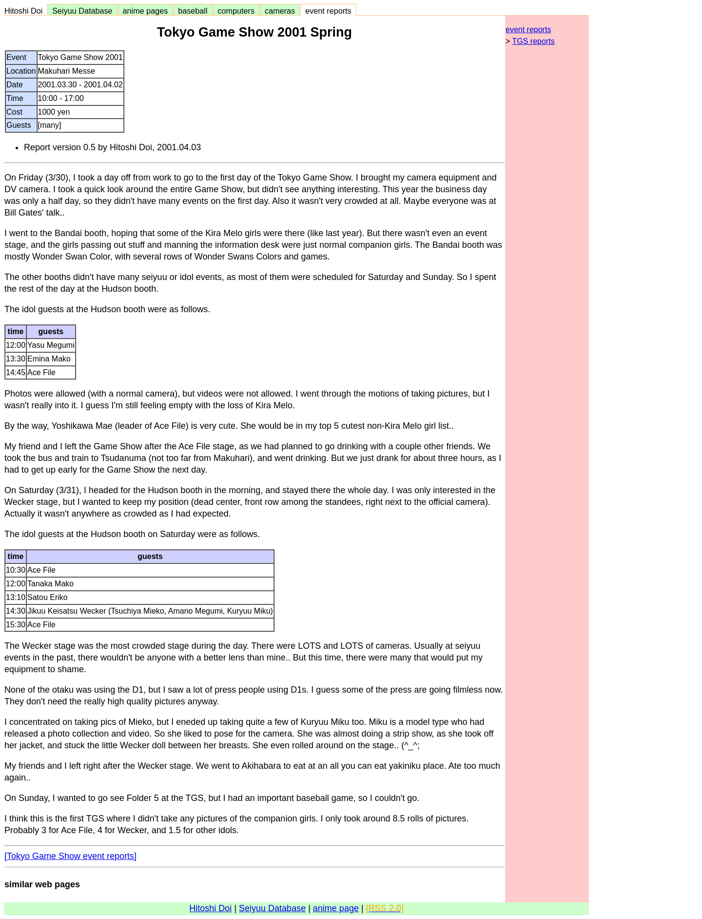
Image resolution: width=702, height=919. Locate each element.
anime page (336, 908)
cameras (279, 10)
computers (236, 10)
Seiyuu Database (82, 10)
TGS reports (533, 41)
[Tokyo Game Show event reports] (70, 856)
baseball (193, 10)
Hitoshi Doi (25, 10)
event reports (328, 10)
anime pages (145, 10)
